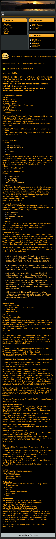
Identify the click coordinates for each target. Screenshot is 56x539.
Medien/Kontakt (35, 45)
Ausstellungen (35, 43)
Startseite (13, 63)
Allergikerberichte (36, 41)
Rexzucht (6, 31)
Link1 (24, 534)
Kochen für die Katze (37, 25)
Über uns (6, 24)
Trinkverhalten (35, 27)
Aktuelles (34, 39)
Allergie (6, 30)
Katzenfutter (34, 24)
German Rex (7, 25)
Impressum (34, 46)
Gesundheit (34, 28)
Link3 (31, 534)
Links (32, 42)
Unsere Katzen (8, 27)
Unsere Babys (8, 28)
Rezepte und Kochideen (19, 68)
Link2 (28, 534)
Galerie (6, 33)
